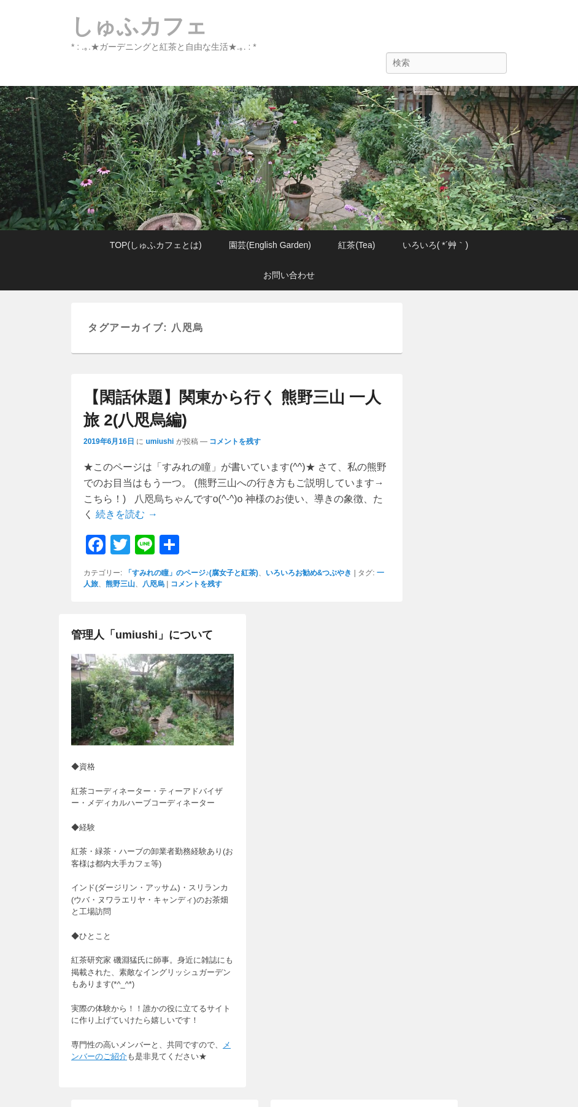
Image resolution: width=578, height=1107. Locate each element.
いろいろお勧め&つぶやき (309, 573)
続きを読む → (126, 514)
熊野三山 (120, 584)
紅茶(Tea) (356, 245)
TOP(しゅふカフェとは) (156, 245)
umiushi (159, 441)
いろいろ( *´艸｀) (435, 245)
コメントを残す (235, 441)
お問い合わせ (289, 275)
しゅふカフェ (139, 26)
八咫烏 (153, 584)
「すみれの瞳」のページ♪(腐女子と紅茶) (191, 573)
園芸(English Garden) (270, 245)
